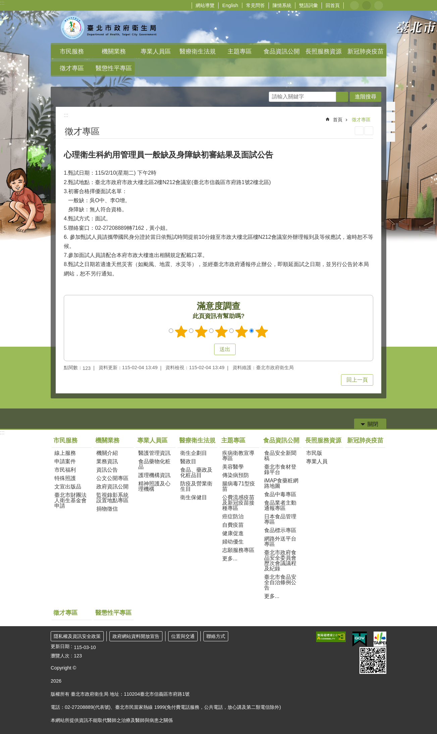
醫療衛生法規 (197, 440)
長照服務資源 (323, 440)
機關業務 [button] (114, 51)
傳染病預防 (235, 475)
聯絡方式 (215, 636)
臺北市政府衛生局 (109, 26)
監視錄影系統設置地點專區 (112, 497)
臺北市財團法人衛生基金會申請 (70, 500)
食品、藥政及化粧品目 (196, 472)
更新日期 (60, 646)
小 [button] (354, 5)
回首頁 (333, 5)
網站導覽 (205, 5)
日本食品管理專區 (280, 519)
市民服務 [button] (72, 51)
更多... (229, 558)
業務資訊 (107, 461)
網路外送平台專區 (280, 541)
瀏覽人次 (60, 655)
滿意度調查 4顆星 (241, 331)
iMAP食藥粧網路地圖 (281, 483)
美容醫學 (233, 467)
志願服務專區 (238, 550)
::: (2, 3)
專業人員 (317, 461)
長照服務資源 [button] (323, 51)
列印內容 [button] (359, 130)
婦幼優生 (233, 542)
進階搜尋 (365, 96)
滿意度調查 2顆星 (201, 331)
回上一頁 (357, 380)
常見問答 (255, 5)
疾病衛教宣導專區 (238, 455)
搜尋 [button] (342, 97)
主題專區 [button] (240, 51)
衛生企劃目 (193, 453)
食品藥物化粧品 (154, 464)
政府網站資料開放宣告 (135, 636)
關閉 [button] (373, 424)
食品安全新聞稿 (280, 455)
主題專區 (233, 440)
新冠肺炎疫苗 (365, 51)
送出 (207, 349)
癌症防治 (233, 516)
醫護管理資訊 (154, 453)
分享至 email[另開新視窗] (390, 137)
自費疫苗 (233, 525)
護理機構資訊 (154, 475)
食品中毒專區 (280, 494)
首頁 (337, 119)
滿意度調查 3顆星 (221, 331)
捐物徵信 (107, 509)
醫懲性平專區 (114, 68)
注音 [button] (369, 130)
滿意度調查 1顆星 (181, 331)
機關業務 (107, 440)
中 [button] (366, 5)
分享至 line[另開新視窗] (390, 127)
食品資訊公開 (281, 440)
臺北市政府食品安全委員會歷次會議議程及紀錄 (280, 560)
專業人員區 (152, 440)
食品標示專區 (280, 530)
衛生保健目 (193, 497)
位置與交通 (183, 636)
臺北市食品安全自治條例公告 (280, 582)
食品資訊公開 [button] (281, 51)
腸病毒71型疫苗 (238, 486)
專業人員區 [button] (156, 51)
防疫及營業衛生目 (196, 486)
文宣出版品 (67, 486)
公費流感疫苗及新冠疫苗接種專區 (238, 502)
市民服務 (65, 440)
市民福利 (65, 470)
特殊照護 (65, 478)
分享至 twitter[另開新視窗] (390, 116)
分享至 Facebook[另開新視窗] (390, 106)
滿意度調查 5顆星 (261, 331)
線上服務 (65, 453)
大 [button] (378, 5)
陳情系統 (282, 5)
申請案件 (65, 461)
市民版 (314, 453)
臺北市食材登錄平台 (280, 469)
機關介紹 (107, 453)
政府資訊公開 (112, 486)
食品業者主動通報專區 (280, 505)
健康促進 (233, 533)
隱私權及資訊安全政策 (77, 636)
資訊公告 (107, 470)
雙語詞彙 (308, 5)
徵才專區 (72, 68)
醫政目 (188, 461)
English (230, 5)
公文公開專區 (112, 478)
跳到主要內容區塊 (3, 3)
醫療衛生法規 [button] (198, 51)
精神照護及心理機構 (154, 486)
